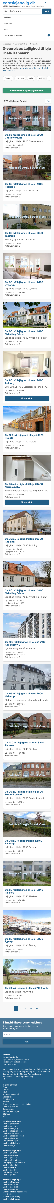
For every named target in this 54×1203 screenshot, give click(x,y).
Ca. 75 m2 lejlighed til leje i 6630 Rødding (24, 540)
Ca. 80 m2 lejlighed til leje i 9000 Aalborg (24, 382)
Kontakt (6, 1089)
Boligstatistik (8, 1109)
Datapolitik (7, 1097)
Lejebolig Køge (9, 1167)
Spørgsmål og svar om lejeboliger (17, 1104)
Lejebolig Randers (10, 1165)
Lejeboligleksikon (10, 1106)
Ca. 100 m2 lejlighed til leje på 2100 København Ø (25, 643)
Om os (5, 1087)
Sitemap (6, 1114)
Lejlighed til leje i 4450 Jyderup (21, 288)
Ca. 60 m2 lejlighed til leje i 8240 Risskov (24, 891)
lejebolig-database (37, 6)
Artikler (6, 1102)
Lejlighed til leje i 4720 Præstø (20, 441)
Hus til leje (7, 1194)
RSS (4, 1116)
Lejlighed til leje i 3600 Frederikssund (24, 798)
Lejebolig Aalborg (10, 1187)
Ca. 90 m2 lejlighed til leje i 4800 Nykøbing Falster (24, 333)
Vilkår (5, 1092)
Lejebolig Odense (10, 1189)
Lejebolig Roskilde (11, 1158)
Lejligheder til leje (10, 1172)
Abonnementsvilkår (11, 1094)
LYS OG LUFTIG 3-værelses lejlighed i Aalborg (29, 386)
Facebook (4, 1079)
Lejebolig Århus (9, 1174)
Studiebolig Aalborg (11, 1196)
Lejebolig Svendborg (12, 1160)
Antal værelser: (11, 148)
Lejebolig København (12, 1199)
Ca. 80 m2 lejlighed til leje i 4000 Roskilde (24, 185)
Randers (20, 78)
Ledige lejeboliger (10, 1140)
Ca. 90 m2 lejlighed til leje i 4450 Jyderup (24, 283)
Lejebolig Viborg (10, 1153)
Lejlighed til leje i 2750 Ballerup (21, 847)
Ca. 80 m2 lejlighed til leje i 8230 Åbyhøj (24, 940)
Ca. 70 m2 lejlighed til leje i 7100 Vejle (26, 987)
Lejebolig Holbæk (10, 1155)
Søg (47, 11)
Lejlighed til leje (21, 44)
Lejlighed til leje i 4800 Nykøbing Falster (25, 337)
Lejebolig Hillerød (10, 1184)
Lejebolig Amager (10, 1126)
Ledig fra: (9, 552)
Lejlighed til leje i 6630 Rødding (21, 545)
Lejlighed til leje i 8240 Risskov (21, 749)
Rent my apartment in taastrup (20, 239)
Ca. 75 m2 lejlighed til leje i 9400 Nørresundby (24, 485)
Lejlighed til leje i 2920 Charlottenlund (24, 141)
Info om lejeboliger (11, 1111)
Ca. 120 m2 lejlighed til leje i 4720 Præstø (24, 436)
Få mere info (27, 398)
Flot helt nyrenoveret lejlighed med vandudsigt (29, 700)
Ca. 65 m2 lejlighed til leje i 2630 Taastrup (24, 234)
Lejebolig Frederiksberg (13, 1131)
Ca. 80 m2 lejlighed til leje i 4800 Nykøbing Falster (24, 592)
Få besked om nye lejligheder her (27, 90)
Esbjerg (8, 78)
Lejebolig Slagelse (11, 1133)
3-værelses (34, 44)
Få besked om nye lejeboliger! (46, 3)
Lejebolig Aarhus (10, 1170)
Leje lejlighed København (14, 1162)
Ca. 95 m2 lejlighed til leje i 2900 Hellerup (24, 695)
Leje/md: (9, 145)
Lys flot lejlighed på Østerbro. (20, 648)
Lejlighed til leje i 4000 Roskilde (21, 190)
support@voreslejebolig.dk (14, 1062)
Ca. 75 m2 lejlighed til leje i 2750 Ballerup (23, 842)
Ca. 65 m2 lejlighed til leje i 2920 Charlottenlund (24, 136)
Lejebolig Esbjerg (10, 1128)
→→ (37, 1008)
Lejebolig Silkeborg (11, 1143)
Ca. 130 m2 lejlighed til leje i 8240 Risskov (24, 744)
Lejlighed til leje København (15, 1192)
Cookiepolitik (8, 1099)
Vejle (31, 78)
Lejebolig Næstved (11, 1182)
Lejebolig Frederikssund (13, 1136)
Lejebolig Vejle (9, 1145)
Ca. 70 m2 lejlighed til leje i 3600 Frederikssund (24, 793)
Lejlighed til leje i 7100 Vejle (19, 991)
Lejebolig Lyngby (10, 1138)
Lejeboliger (7, 44)
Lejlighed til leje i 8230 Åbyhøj (20, 945)
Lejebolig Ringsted (11, 1123)
